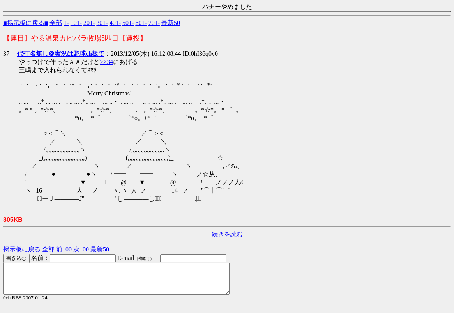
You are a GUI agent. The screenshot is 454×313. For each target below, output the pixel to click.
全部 (55, 22)
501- (128, 22)
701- (154, 22)
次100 (81, 249)
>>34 (106, 61)
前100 (64, 249)
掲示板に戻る (22, 249)
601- (141, 22)
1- (66, 22)
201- (89, 22)
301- (102, 22)
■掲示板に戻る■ (25, 22)
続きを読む (227, 234)
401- (115, 22)
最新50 (170, 22)
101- (76, 22)
